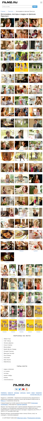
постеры (6, 373)
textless (6, 377)
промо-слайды (8, 375)
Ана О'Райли (7, 355)
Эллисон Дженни (8, 343)
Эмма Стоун (7, 338)
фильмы (16, 393)
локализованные (8, 379)
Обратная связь (22, 418)
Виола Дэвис (7, 347)
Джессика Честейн (9, 353)
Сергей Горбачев (22, 404)
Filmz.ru (3, 400)
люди (33, 393)
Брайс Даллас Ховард (10, 349)
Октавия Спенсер (9, 351)
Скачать (7, 28)
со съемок (6, 371)
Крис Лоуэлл (7, 359)
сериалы (23, 393)
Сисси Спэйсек (8, 345)
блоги (28, 393)
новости (10, 393)
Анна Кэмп (7, 357)
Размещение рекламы (34, 418)
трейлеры (4, 393)
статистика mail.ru (36, 394)
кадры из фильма (9, 369)
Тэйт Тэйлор (7, 341)
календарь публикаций (8, 394)
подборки (39, 393)
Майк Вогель (7, 361)
